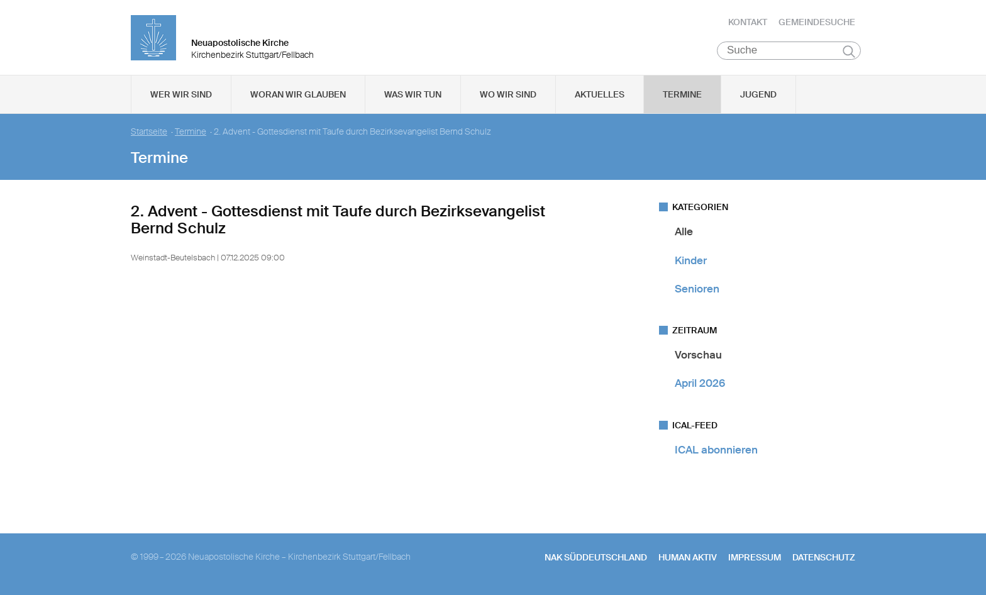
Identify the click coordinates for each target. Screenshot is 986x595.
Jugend (758, 95)
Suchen (848, 52)
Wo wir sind (508, 95)
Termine (682, 95)
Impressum (754, 558)
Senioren (697, 289)
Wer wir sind (181, 95)
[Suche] (789, 51)
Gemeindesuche (816, 22)
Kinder (691, 260)
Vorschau (698, 355)
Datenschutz (823, 558)
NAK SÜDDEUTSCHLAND (596, 558)
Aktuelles (599, 95)
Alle (684, 232)
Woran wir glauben (298, 95)
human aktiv (687, 558)
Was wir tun (412, 95)
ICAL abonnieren (716, 450)
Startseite (149, 132)
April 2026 (700, 384)
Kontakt (747, 22)
